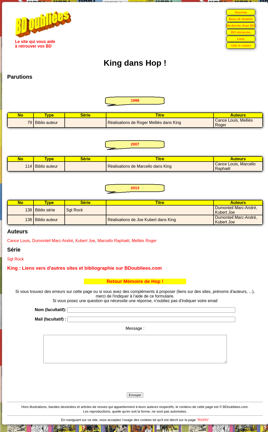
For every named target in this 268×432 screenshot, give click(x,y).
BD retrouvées (241, 32)
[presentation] (135, 384)
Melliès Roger (144, 240)
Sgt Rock (15, 259)
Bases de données (241, 19)
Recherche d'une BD (241, 25)
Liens (241, 39)
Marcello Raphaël (113, 240)
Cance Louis (18, 240)
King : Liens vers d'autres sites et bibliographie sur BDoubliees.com (84, 268)
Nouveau (240, 12)
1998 (135, 100)
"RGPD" (203, 425)
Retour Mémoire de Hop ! (135, 281)
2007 (135, 144)
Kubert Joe (85, 240)
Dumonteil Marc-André (52, 240)
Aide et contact (240, 45)
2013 (135, 188)
